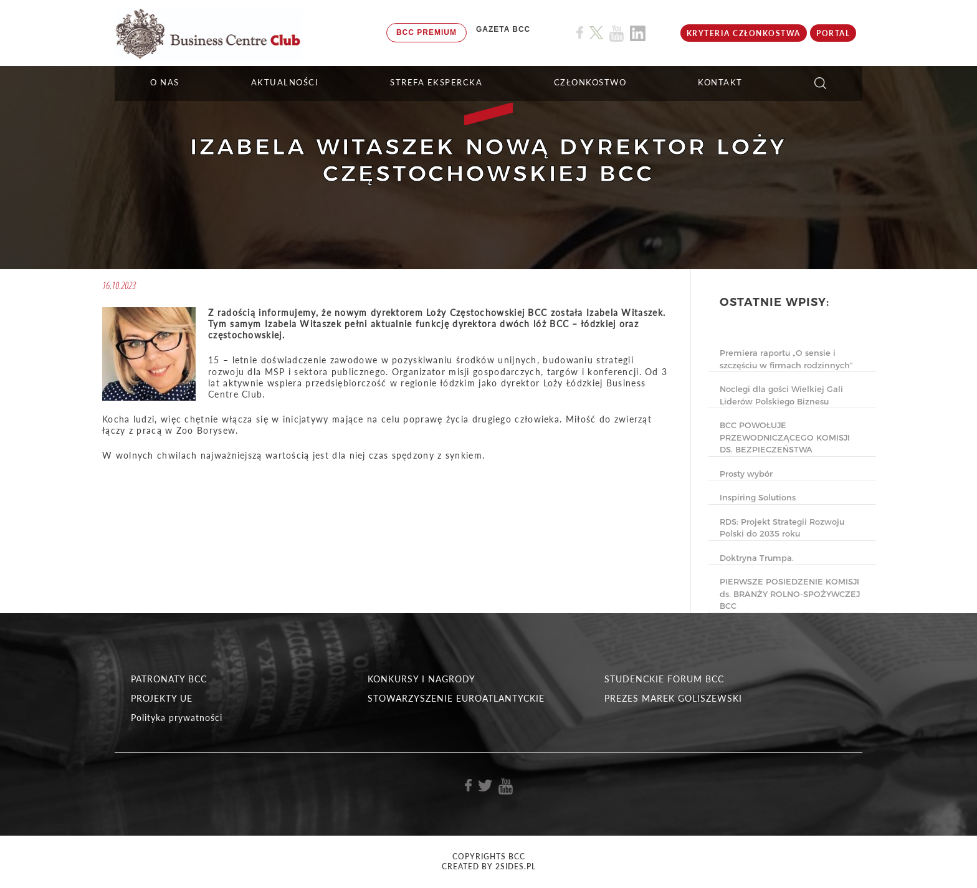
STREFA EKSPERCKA (436, 82)
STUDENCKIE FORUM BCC (664, 679)
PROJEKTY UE (162, 698)
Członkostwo (590, 82)
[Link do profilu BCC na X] (596, 33)
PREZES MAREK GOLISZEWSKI (673, 698)
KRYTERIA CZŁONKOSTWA (744, 33)
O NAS (164, 82)
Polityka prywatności (176, 717)
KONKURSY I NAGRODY (421, 679)
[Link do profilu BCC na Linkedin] (638, 33)
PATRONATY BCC (169, 679)
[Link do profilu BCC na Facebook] (579, 32)
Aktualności (285, 82)
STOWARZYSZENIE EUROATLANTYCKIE (456, 698)
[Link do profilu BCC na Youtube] (616, 33)
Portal (833, 33)
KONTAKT (720, 82)
